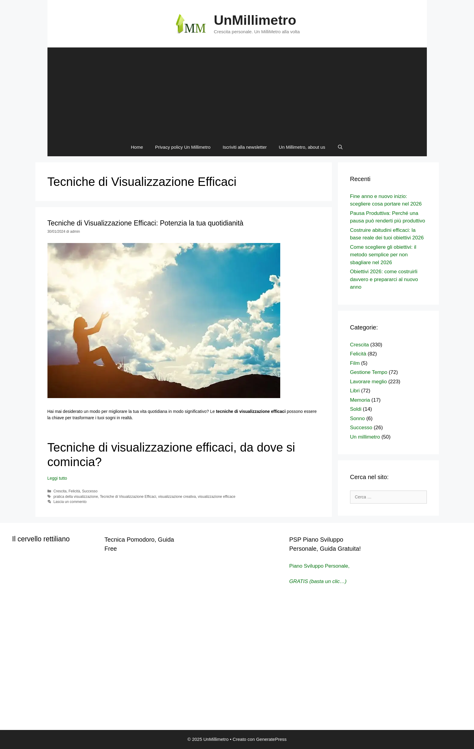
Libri (355, 391)
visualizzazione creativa (177, 496)
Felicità (74, 491)
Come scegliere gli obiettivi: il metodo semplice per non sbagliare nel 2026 (383, 254)
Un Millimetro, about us (302, 147)
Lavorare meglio (368, 381)
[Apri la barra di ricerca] (340, 147)
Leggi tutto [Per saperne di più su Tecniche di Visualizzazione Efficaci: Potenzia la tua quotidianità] (57, 478)
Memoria (360, 400)
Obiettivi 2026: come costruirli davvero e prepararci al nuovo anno (384, 279)
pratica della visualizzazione (76, 496)
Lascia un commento (70, 502)
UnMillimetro (255, 20)
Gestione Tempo (368, 372)
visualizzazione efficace (216, 496)
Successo (90, 491)
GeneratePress (271, 739)
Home (137, 147)
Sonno (357, 418)
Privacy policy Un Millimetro (182, 147)
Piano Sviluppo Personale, (319, 566)
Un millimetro (365, 437)
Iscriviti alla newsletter (244, 147)
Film (355, 363)
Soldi (356, 409)
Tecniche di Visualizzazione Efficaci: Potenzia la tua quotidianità (145, 223)
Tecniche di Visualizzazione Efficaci (128, 496)
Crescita (60, 491)
